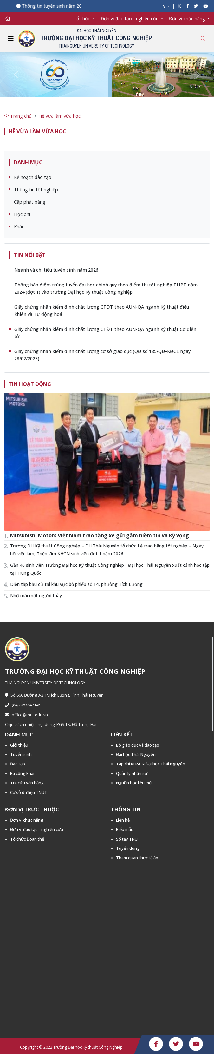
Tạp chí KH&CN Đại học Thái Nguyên (150, 764)
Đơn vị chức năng (26, 820)
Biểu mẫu (124, 829)
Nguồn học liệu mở (134, 783)
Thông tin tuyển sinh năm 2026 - (59, 6)
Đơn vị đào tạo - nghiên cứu (36, 829)
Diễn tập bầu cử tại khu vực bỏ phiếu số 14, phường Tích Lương (76, 584)
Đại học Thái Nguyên (136, 754)
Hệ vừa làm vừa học (59, 116)
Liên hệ (123, 820)
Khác (19, 227)
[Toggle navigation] (11, 38)
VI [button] (165, 6)
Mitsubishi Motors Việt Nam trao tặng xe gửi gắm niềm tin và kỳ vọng (99, 535)
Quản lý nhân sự (131, 773)
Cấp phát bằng (29, 202)
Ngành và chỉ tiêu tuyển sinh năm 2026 (56, 270)
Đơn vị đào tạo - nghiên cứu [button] (130, 19)
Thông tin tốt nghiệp (36, 190)
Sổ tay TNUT (128, 839)
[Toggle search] (203, 38)
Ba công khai (22, 773)
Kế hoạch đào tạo (32, 177)
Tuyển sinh (21, 754)
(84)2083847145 (23, 705)
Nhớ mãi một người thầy (36, 595)
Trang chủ (18, 116)
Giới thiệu (19, 745)
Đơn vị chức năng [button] (187, 19)
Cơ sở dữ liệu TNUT (28, 792)
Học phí (22, 214)
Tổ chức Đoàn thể (27, 839)
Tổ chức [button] (82, 19)
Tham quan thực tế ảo (137, 858)
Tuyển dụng (127, 848)
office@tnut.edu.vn (26, 714)
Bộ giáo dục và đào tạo (137, 745)
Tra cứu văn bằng (27, 783)
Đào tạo (17, 764)
